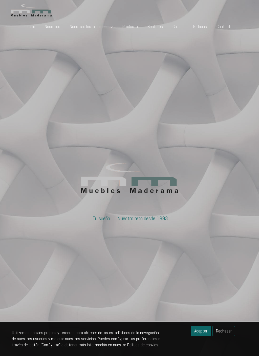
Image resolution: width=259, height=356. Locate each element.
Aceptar (200, 331)
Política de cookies (142, 345)
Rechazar (224, 331)
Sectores (155, 26)
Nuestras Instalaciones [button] (91, 26)
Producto (130, 26)
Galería (178, 26)
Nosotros (52, 26)
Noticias (200, 26)
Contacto (224, 26)
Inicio (31, 26)
